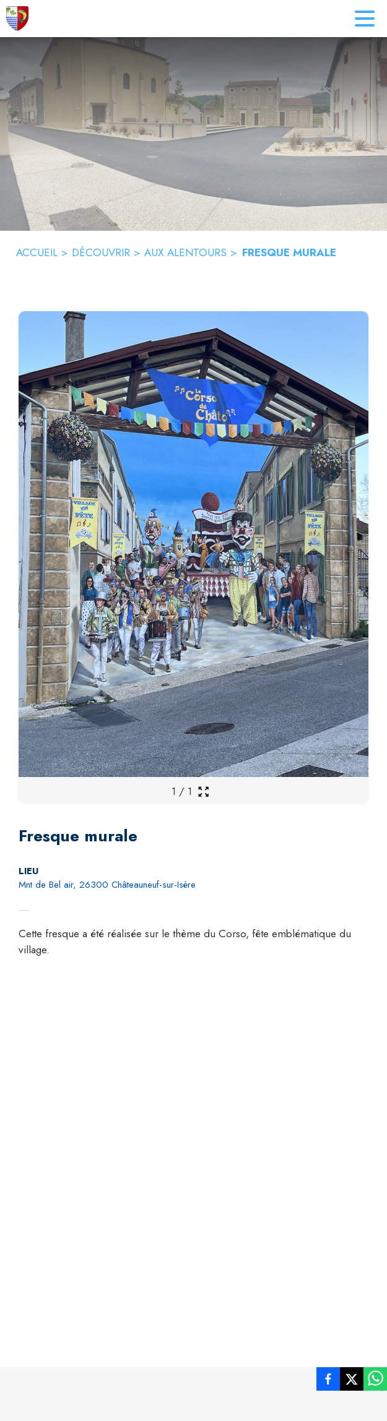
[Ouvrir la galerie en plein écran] (203, 791)
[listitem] (328, 1381)
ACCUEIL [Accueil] (37, 252)
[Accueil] (17, 18)
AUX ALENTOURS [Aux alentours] (185, 252)
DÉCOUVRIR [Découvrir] (101, 252)
